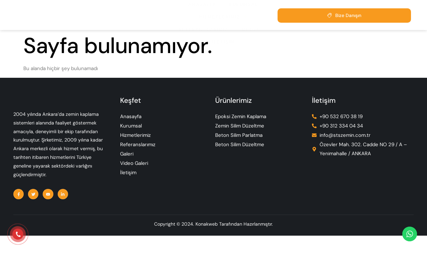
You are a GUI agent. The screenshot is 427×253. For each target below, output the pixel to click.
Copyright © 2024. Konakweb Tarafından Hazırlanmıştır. (213, 243)
